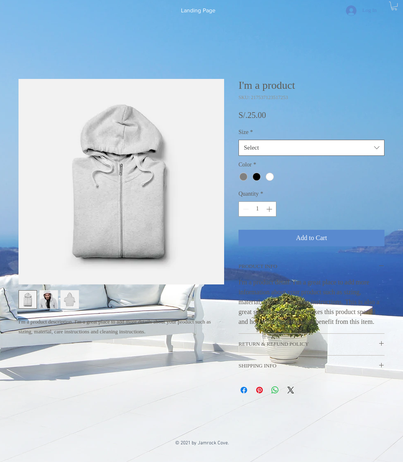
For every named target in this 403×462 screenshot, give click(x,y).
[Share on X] (291, 390)
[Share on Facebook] (244, 390)
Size (246, 132)
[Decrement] (245, 209)
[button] (394, 6)
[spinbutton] (257, 209)
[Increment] (270, 209)
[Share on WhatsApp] (275, 390)
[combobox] (311, 148)
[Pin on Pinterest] (259, 390)
